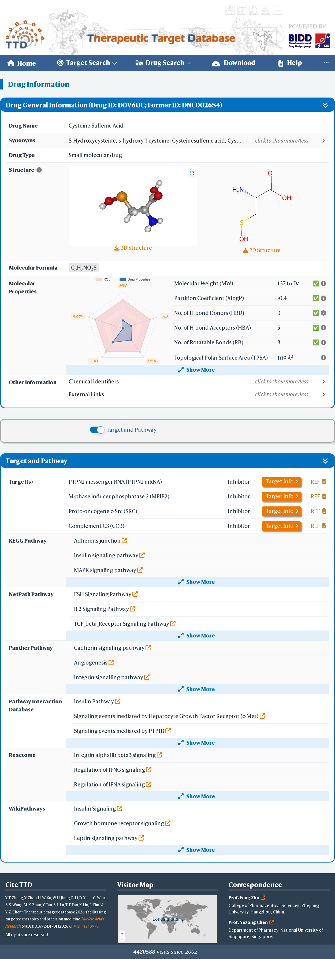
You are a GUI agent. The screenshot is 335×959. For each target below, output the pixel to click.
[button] (198, 140)
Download (233, 63)
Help (290, 63)
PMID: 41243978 (85, 926)
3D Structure (133, 248)
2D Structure (262, 250)
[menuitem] (21, 63)
